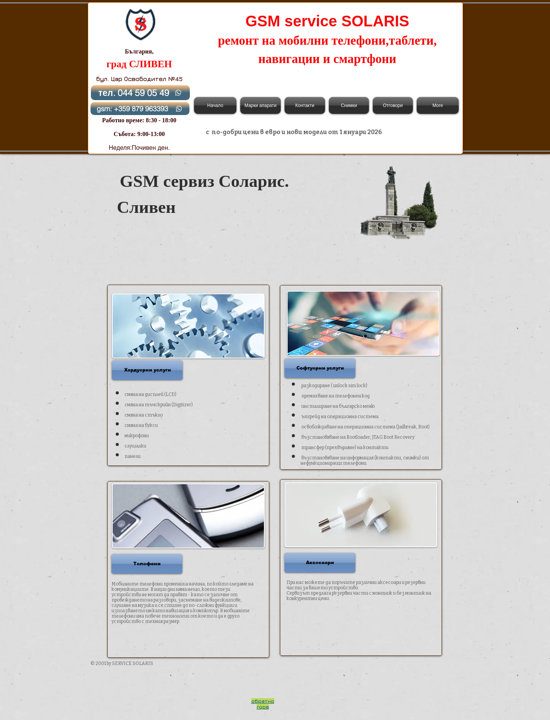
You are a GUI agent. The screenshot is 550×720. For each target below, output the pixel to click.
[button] (147, 370)
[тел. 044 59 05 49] (140, 92)
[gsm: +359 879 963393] (140, 108)
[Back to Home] (140, 24)
